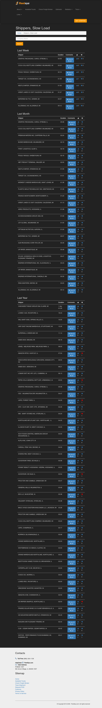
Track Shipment (20, 685)
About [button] (19, 9)
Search (19, 44)
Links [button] (19, 14)
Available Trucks (30, 9)
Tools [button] (77, 9)
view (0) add (70, 60)
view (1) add (70, 80)
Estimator (59, 9)
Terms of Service (20, 693)
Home (19, 33)
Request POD (19, 687)
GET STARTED (81, 21)
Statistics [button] (68, 9)
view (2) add (72, 475)
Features (18, 689)
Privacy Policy (19, 691)
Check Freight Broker (46, 9)
